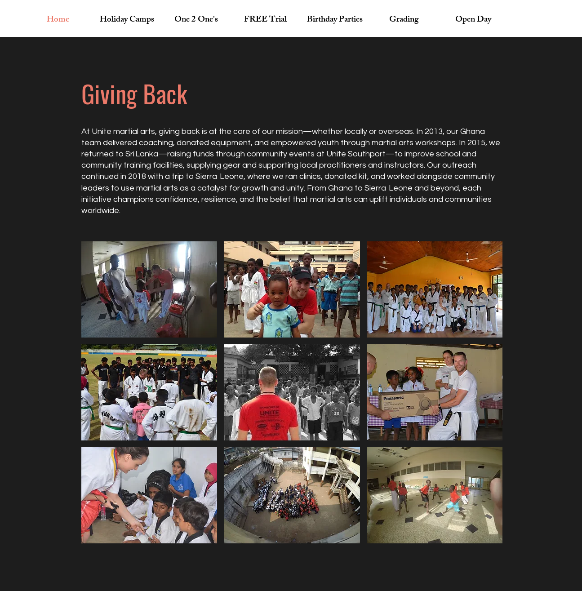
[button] (149, 289)
